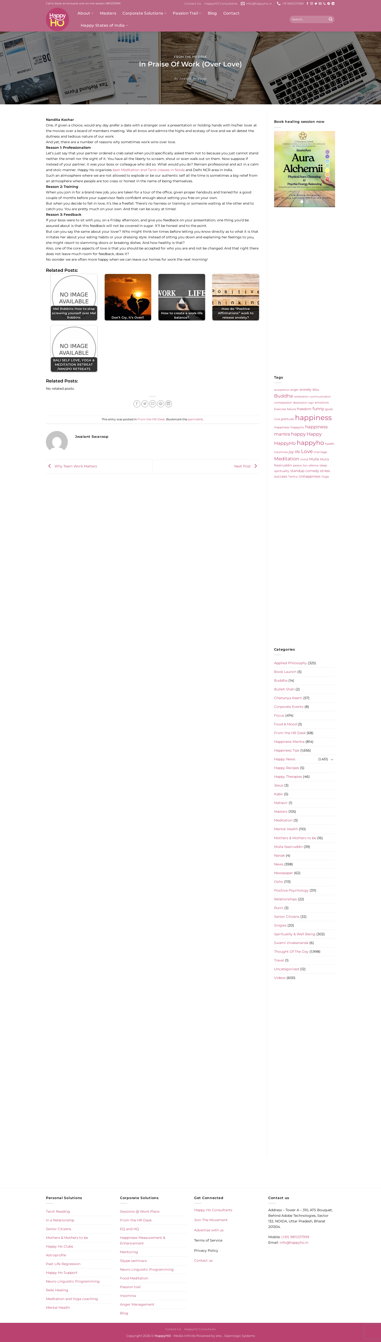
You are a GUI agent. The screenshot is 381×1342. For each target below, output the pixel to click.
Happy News (284, 759)
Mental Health (286, 829)
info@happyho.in (294, 1242)
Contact (231, 13)
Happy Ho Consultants (213, 1210)
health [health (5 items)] (329, 444)
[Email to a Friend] (152, 403)
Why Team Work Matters (71, 466)
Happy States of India (104, 25)
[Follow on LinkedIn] (333, 3)
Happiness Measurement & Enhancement (142, 1240)
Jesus (278, 785)
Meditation (283, 820)
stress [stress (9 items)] (325, 471)
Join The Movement (211, 1220)
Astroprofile (56, 1255)
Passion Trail (187, 13)
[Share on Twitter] (144, 403)
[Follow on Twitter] (316, 3)
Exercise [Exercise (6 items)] (280, 409)
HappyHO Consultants (220, 3)
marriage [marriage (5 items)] (320, 452)
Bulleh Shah (284, 689)
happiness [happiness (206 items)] (313, 417)
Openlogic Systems (239, 1336)
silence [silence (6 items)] (314, 465)
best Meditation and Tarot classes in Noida (149, 170)
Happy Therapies (288, 776)
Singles (280, 925)
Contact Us (192, 3)
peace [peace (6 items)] (297, 465)
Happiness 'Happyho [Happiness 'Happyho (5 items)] (289, 427)
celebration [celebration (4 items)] (301, 396)
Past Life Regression (63, 1264)
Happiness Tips (286, 750)
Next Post (246, 466)
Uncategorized (286, 969)
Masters (108, 13)
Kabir (278, 794)
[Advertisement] (304, 291)
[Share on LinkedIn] (168, 403)
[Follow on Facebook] (307, 3)
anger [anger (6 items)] (294, 389)
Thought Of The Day (291, 951)
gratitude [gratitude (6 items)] (287, 419)
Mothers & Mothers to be (295, 838)
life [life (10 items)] (297, 452)
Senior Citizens (286, 916)
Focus (279, 715)
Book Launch (285, 672)
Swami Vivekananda (291, 943)
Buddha (280, 680)
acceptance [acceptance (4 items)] (281, 389)
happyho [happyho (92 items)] (310, 442)
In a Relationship (60, 1220)
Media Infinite (184, 1336)
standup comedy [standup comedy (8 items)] (304, 471)
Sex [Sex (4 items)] (305, 465)
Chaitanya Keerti (288, 698)
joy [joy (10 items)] (291, 452)
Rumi (278, 908)
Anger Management (137, 1304)
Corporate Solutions (144, 13)
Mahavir (281, 803)
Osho (278, 881)
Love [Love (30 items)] (307, 451)
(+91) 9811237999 (295, 1237)
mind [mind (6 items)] (304, 459)
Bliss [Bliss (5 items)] (315, 389)
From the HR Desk (190, 56)
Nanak (279, 855)
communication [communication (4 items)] (320, 396)
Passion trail (130, 1287)
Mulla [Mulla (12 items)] (314, 459)
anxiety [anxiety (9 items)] (306, 389)
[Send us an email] (320, 3)
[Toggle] (332, 759)
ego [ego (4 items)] (311, 402)
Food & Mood (285, 724)
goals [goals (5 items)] (329, 409)
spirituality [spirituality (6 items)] (281, 471)
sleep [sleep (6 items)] (323, 465)
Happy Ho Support (62, 1272)
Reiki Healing (57, 1290)
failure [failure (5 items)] (291, 409)
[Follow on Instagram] (311, 3)
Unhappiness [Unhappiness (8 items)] (309, 476)
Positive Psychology (291, 890)
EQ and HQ (129, 1229)
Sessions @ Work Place (139, 1211)
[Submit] (330, 19)
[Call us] (324, 3)
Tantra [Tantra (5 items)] (293, 476)
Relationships (285, 899)
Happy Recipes (286, 768)
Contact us (203, 1260)
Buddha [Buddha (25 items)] (283, 396)
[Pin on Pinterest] (160, 403)
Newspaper (283, 873)
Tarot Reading (58, 1211)
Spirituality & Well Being (294, 934)
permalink (195, 419)
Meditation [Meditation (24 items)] (286, 459)
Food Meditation (134, 1278)
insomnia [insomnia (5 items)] (281, 452)
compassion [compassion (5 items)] (283, 402)
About (86, 13)
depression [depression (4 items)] (300, 402)
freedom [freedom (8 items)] (304, 409)
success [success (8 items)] (280, 476)
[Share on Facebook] (137, 403)
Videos (280, 978)
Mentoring (129, 1252)
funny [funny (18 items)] (318, 408)
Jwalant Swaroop (193, 78)
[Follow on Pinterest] (328, 3)
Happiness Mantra (289, 741)
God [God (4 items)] (277, 419)
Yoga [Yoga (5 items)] (325, 476)
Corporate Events (288, 706)
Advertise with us (209, 1230)
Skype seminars (133, 1261)
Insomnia (128, 1295)
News (278, 864)
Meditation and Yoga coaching (72, 1299)
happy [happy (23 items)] (298, 434)
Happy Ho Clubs (59, 1246)
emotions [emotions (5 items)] (322, 402)
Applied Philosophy (290, 663)
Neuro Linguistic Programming (73, 1281)
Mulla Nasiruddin (288, 847)
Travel (279, 960)
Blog (212, 13)
